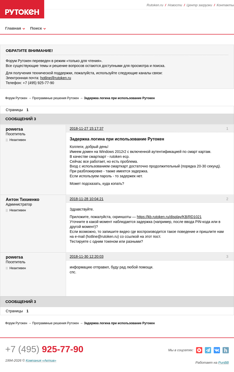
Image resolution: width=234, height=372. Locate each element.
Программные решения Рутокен (55, 98)
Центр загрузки (199, 5)
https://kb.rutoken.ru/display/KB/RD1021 (169, 217)
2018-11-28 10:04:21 (86, 199)
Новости (175, 5)
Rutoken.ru (155, 5)
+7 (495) (44, 349)
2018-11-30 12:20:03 (86, 256)
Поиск (36, 28)
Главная (13, 28)
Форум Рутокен (16, 98)
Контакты (225, 5)
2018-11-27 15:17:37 (86, 128)
